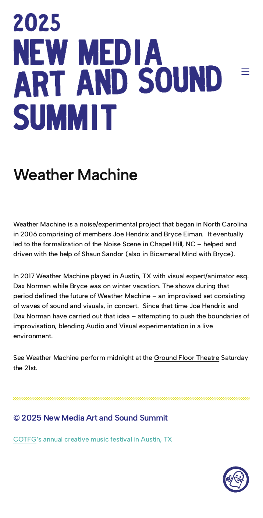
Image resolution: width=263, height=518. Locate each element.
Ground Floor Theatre (186, 358)
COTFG (24, 439)
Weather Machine (39, 224)
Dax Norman (32, 286)
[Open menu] (245, 71)
